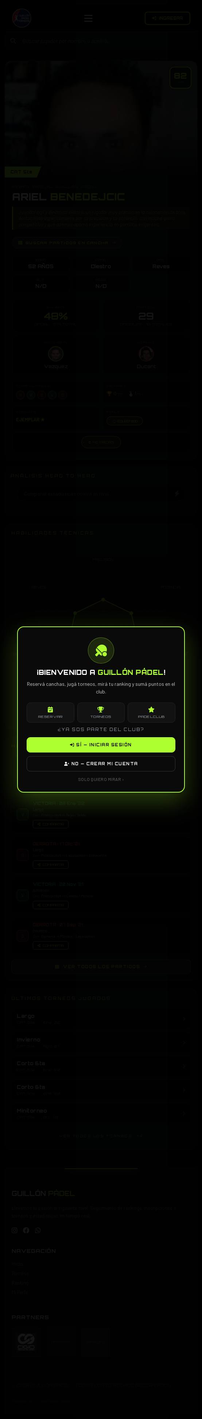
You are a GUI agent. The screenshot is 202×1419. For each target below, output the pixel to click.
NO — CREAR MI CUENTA (101, 763)
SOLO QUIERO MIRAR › (101, 779)
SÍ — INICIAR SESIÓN (101, 744)
